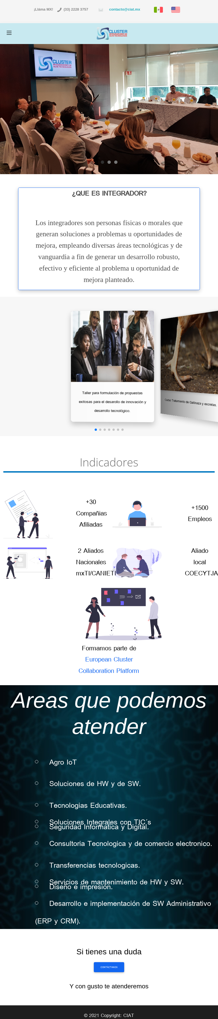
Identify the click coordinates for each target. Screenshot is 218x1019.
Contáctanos (109, 967)
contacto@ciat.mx (123, 9)
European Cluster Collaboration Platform (109, 664)
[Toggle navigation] (9, 33)
